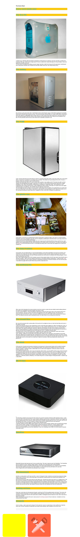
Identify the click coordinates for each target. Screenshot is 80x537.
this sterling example (43, 496)
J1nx (42, 425)
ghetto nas (19, 243)
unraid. (64, 258)
